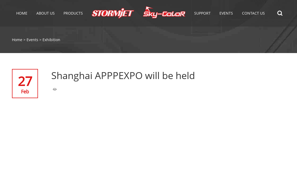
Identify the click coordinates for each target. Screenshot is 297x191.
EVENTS (226, 13)
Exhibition (51, 39)
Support (202, 13)
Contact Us (253, 13)
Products (73, 13)
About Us (45, 13)
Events (32, 39)
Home (21, 13)
